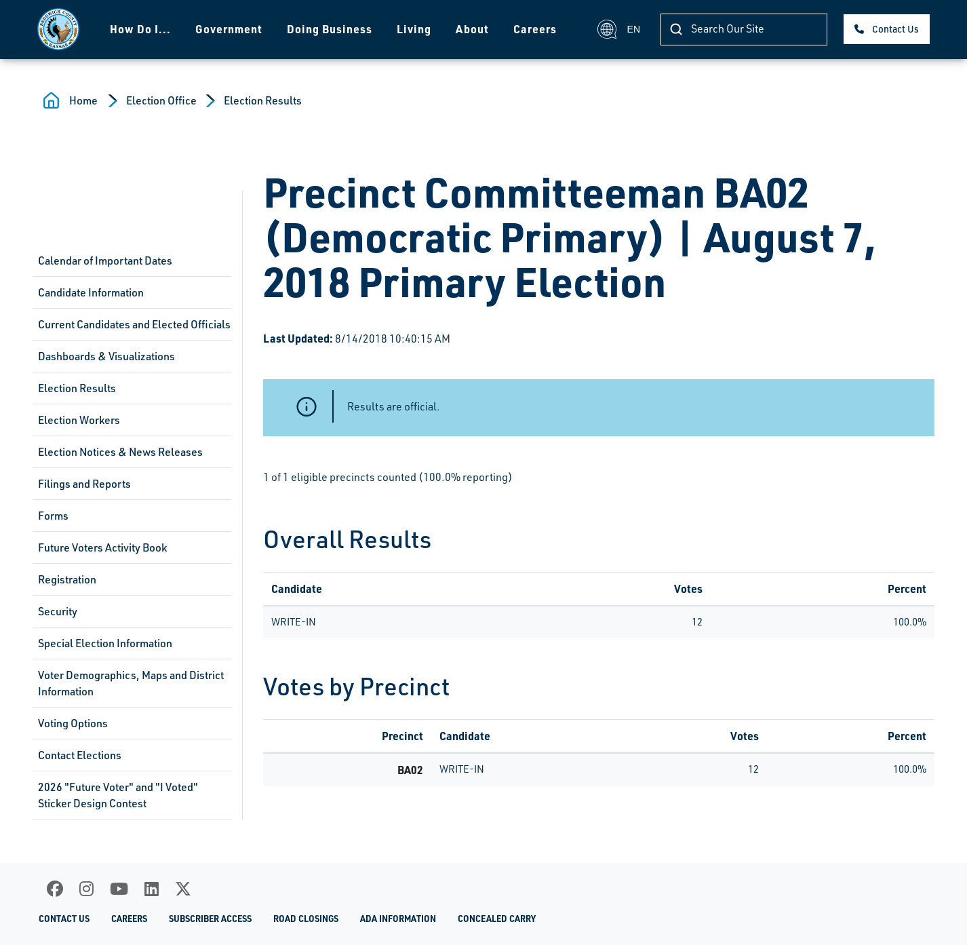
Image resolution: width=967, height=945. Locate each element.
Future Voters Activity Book (102, 547)
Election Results (263, 100)
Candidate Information (91, 292)
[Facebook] (55, 889)
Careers (535, 29)
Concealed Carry (497, 918)
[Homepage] (58, 29)
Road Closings (305, 918)
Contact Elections (79, 755)
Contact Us (895, 29)
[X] (183, 889)
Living (414, 29)
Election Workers (79, 420)
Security (57, 611)
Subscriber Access (210, 918)
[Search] (743, 29)
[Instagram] (86, 889)
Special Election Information (105, 643)
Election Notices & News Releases (120, 452)
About (472, 29)
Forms (53, 515)
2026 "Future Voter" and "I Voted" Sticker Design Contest (118, 795)
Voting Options (73, 723)
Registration (67, 579)
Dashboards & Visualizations (106, 356)
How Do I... (140, 29)
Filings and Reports (84, 483)
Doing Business (329, 29)
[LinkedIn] (151, 889)
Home (83, 100)
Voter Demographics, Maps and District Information (131, 683)
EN (618, 29)
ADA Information (398, 918)
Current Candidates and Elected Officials (134, 324)
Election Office (161, 100)
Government (228, 29)
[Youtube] (119, 889)
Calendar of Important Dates (105, 260)
